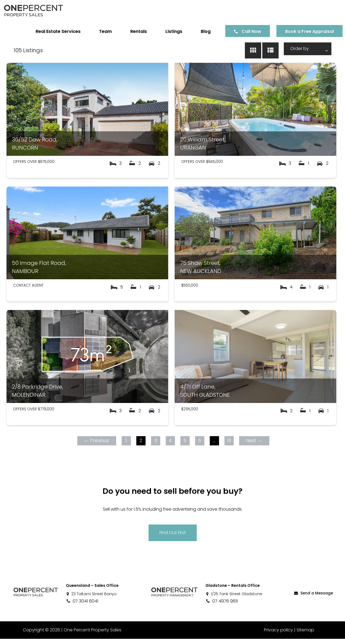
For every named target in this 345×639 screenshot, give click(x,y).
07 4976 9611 (221, 601)
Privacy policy (278, 630)
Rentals (132, 31)
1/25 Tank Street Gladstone (233, 594)
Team (99, 31)
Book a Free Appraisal (303, 31)
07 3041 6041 (82, 601)
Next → (254, 440)
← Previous (96, 440)
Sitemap (305, 630)
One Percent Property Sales (92, 630)
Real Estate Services (51, 31)
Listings (167, 31)
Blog (199, 31)
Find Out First (172, 532)
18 (229, 440)
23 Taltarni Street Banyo (91, 594)
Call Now (245, 31)
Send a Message (313, 593)
